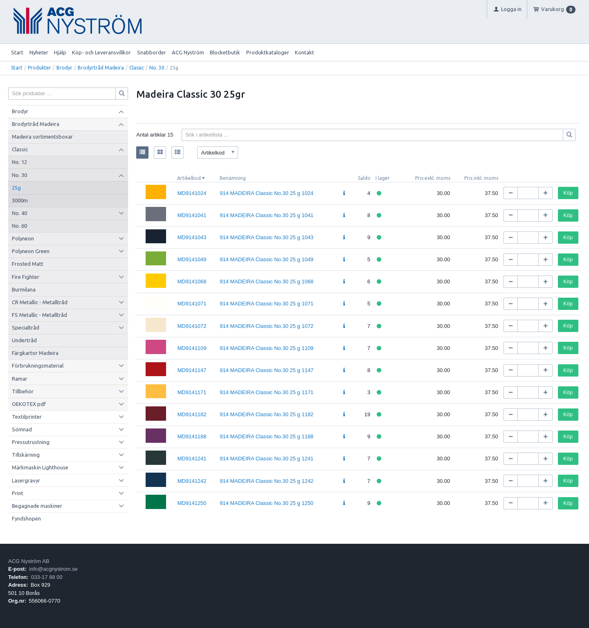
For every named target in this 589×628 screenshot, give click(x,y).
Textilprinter (27, 416)
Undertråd (24, 340)
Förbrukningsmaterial (37, 365)
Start (17, 52)
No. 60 (19, 226)
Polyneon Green (30, 251)
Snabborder (151, 52)
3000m (20, 200)
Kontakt (304, 52)
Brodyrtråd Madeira (101, 67)
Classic (136, 67)
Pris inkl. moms (481, 178)
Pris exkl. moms (432, 178)
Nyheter (38, 52)
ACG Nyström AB (28, 561)
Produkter (39, 67)
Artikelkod (189, 178)
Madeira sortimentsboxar (42, 136)
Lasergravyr (26, 480)
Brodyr (64, 67)
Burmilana (24, 289)
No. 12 (19, 162)
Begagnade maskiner (37, 506)
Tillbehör (23, 391)
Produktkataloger (267, 52)
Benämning (233, 178)
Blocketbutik (225, 52)
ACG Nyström (188, 52)
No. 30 (156, 67)
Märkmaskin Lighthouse (40, 467)
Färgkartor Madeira (35, 353)
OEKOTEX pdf (29, 404)
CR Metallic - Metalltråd (39, 302)
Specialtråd (25, 327)
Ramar (19, 378)
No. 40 (19, 213)
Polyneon (23, 238)
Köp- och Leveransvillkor (101, 52)
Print (17, 493)
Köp (568, 193)
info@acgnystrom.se (53, 569)
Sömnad (22, 429)
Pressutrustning (30, 442)
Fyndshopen (26, 518)
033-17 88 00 (47, 577)
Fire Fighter (25, 277)
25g (16, 188)
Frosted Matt (27, 264)
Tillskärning (26, 455)
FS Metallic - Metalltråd (39, 315)
